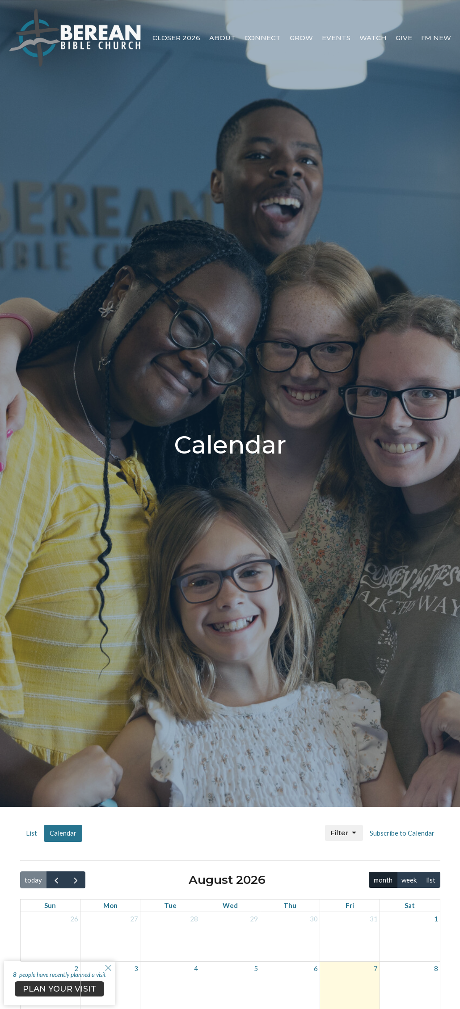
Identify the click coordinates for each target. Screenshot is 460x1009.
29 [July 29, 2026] (254, 919)
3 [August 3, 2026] (136, 968)
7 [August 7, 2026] (376, 968)
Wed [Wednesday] (230, 905)
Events (336, 38)
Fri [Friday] (350, 905)
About (222, 38)
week (409, 880)
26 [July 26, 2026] (74, 919)
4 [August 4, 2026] (196, 968)
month (383, 880)
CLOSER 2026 (176, 38)
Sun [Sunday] (50, 905)
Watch (373, 38)
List (31, 833)
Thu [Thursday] (289, 905)
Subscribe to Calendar (402, 833)
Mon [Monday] (110, 905)
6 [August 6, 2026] (316, 968)
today (33, 880)
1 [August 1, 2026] (436, 919)
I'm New (436, 38)
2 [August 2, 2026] (76, 968)
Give (404, 38)
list (430, 880)
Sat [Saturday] (410, 905)
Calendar (63, 833)
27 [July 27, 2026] (134, 919)
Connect (263, 38)
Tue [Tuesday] (170, 905)
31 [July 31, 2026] (374, 919)
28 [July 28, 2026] (194, 919)
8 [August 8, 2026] (436, 968)
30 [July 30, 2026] (314, 919)
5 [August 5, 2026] (256, 968)
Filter (344, 832)
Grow (301, 38)
